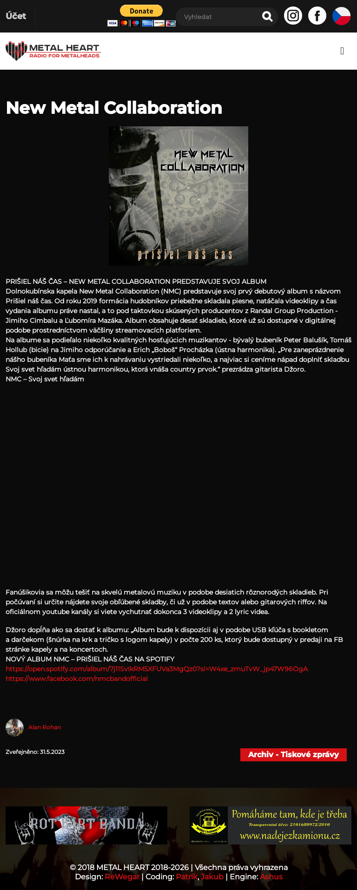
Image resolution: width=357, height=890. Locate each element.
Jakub (212, 876)
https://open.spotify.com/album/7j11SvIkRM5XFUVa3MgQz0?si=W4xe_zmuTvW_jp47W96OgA (157, 669)
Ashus (271, 876)
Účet (16, 16)
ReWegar (122, 876)
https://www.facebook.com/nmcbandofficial (77, 678)
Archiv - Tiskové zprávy (293, 754)
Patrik (187, 876)
